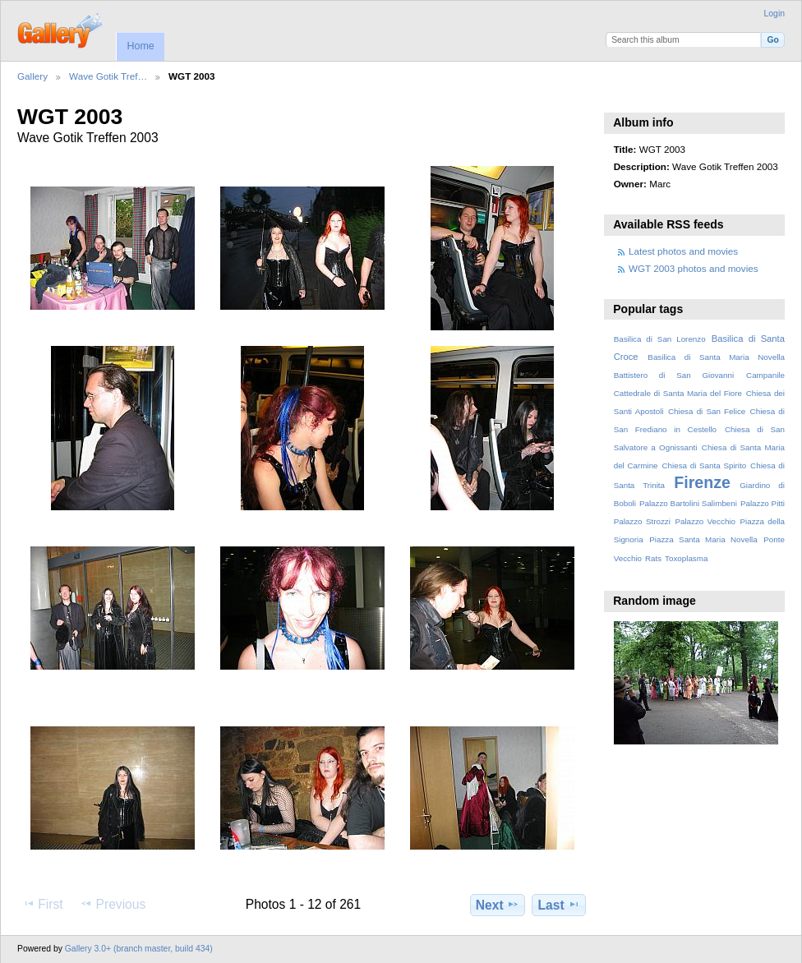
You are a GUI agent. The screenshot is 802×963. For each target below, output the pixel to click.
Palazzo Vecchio (705, 521)
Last (559, 904)
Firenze (702, 482)
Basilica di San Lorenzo (660, 338)
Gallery (32, 76)
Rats (653, 558)
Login (774, 13)
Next (497, 904)
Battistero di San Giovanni (674, 375)
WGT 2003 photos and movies (693, 268)
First (42, 903)
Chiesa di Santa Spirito (703, 465)
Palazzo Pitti (762, 503)
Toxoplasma (686, 558)
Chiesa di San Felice (706, 411)
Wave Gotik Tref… (108, 76)
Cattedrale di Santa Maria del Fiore (678, 393)
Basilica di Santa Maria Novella (716, 357)
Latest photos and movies (683, 251)
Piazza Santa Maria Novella (703, 539)
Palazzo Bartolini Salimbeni (688, 503)
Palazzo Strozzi (642, 521)
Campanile (765, 375)
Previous (112, 903)
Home (140, 46)
